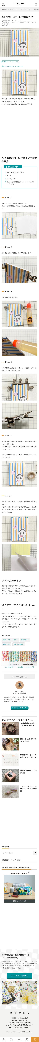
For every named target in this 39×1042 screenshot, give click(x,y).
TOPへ (35, 1039)
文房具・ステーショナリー (10, 22)
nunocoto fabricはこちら (19, 976)
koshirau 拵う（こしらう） (25, 1032)
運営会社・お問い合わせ (20, 1020)
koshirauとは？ (23, 1018)
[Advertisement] (19, 129)
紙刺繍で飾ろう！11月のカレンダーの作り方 (28, 756)
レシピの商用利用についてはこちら (12, 66)
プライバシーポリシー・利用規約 (19, 1023)
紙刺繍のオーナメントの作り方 (28, 772)
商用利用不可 (22, 22)
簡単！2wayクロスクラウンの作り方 (28, 740)
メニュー (19, 1039)
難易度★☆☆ (30, 22)
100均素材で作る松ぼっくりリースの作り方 (28, 724)
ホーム (4, 1039)
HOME (5, 9)
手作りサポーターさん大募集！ (19, 1027)
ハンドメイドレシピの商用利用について (19, 1025)
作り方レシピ (14, 9)
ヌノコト (27, 1039)
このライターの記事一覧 (19, 708)
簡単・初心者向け (19, 644)
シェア (12, 1039)
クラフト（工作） (26, 9)
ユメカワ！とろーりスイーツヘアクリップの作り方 (28, 788)
